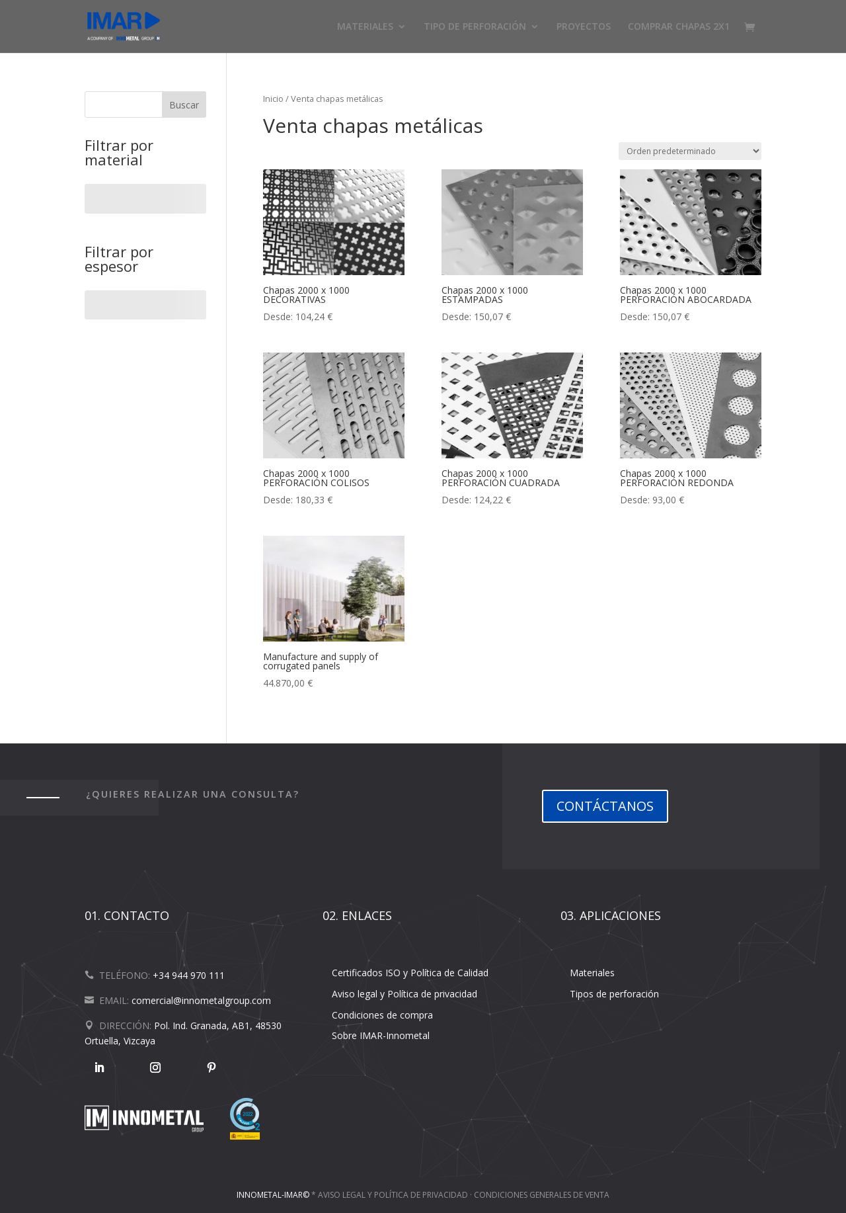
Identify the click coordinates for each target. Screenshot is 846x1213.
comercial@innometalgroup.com (201, 1000)
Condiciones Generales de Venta (541, 1194)
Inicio (273, 99)
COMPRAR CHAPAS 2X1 (679, 27)
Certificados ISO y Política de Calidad (410, 972)
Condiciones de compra (382, 1015)
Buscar (184, 105)
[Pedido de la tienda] (690, 151)
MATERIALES (365, 27)
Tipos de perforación (614, 993)
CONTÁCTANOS (605, 806)
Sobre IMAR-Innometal (381, 1035)
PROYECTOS (584, 27)
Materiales (592, 972)
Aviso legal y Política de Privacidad (393, 1194)
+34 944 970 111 (189, 975)
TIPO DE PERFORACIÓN (475, 27)
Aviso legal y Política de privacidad (404, 993)
